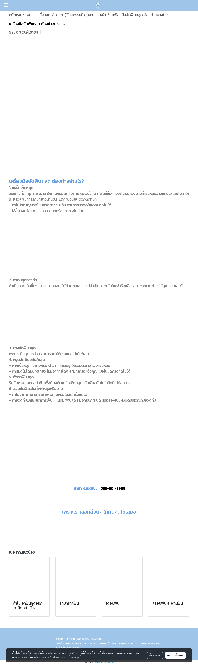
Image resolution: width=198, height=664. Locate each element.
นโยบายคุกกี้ (74, 657)
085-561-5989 (112, 488)
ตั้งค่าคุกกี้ (154, 655)
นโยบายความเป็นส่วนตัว (47, 657)
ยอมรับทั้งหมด (175, 655)
